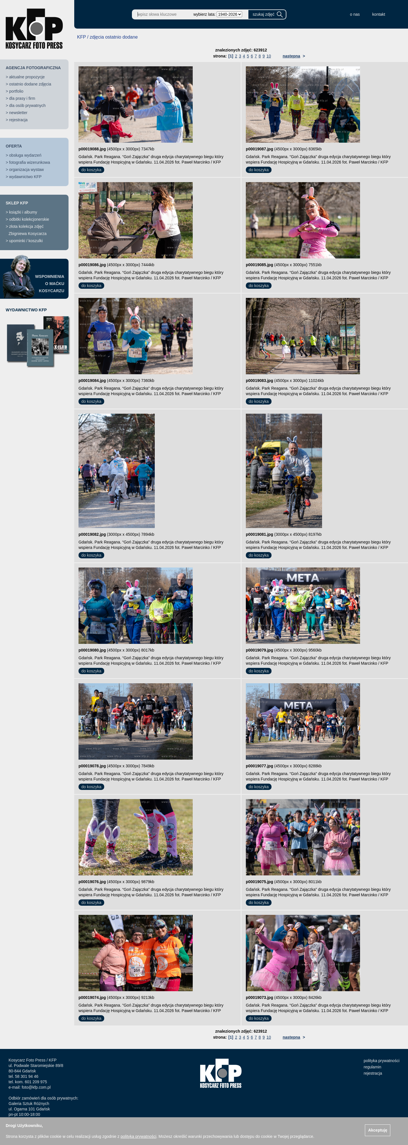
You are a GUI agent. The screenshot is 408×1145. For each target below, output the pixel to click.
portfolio (16, 91)
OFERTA (14, 146)
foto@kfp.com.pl (36, 1087)
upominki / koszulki (26, 240)
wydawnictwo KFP (25, 176)
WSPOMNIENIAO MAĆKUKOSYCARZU (49, 283)
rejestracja (18, 120)
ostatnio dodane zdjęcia (30, 84)
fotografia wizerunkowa (29, 162)
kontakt (378, 14)
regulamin (372, 1067)
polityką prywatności (138, 1136)
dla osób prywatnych (27, 105)
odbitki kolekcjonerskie (29, 219)
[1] (230, 56)
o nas (355, 14)
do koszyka (91, 170)
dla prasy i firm (22, 98)
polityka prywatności (381, 1060)
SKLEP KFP (17, 203)
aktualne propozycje (27, 77)
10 (268, 56)
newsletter (18, 112)
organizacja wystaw (26, 169)
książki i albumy (23, 212)
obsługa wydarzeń (25, 155)
